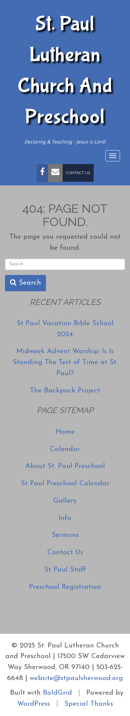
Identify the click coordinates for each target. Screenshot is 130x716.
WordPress (33, 703)
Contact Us (78, 172)
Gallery (65, 500)
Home (65, 431)
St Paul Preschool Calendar (65, 483)
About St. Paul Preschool (65, 466)
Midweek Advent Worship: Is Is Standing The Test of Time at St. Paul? (65, 362)
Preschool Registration (65, 587)
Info (65, 518)
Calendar (65, 449)
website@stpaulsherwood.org (76, 678)
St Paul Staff (65, 569)
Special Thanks (88, 703)
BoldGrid (57, 692)
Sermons (65, 535)
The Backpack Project (65, 390)
